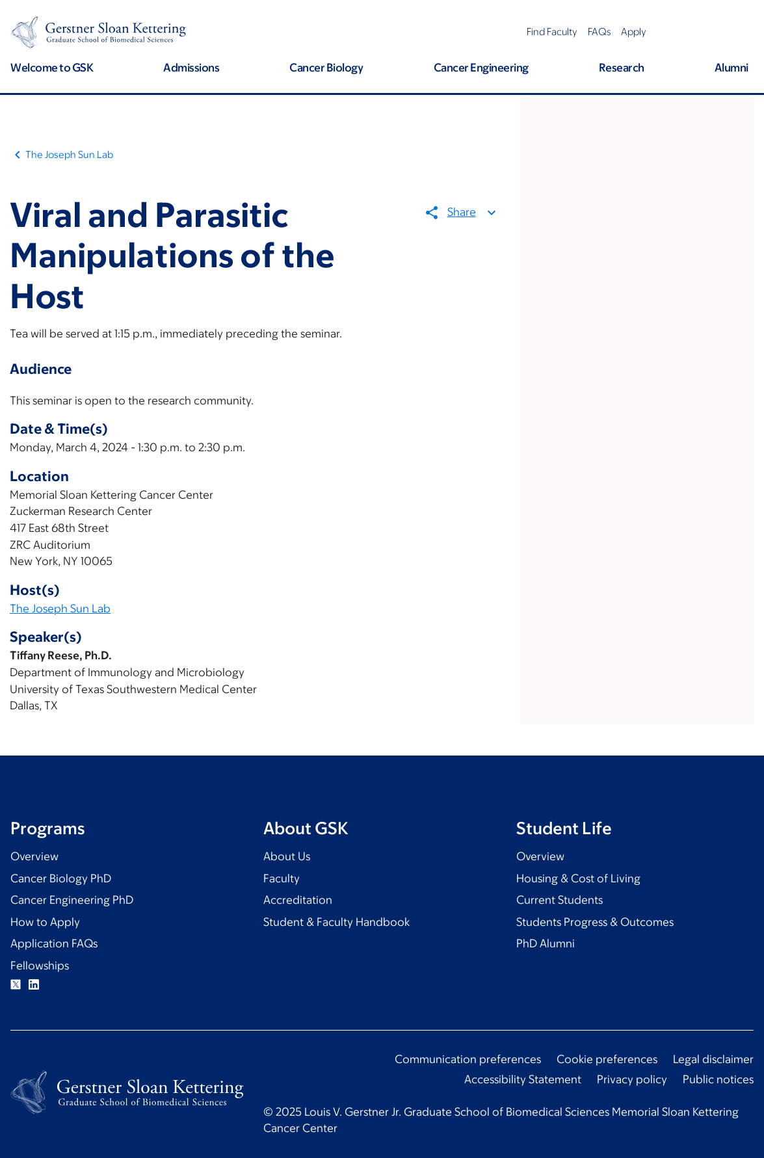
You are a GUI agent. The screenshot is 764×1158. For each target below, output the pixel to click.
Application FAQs (54, 943)
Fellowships (39, 965)
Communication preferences (468, 1059)
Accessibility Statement (522, 1079)
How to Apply (45, 921)
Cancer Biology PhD (60, 878)
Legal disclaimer (713, 1059)
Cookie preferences (607, 1059)
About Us (286, 856)
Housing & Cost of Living (578, 878)
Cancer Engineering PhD (71, 899)
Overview (34, 856)
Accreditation (297, 899)
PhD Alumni (545, 943)
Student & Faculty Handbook (336, 921)
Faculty (281, 878)
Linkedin (34, 984)
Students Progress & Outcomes (595, 921)
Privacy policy (632, 1079)
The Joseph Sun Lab (69, 154)
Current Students (559, 899)
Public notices (718, 1079)
